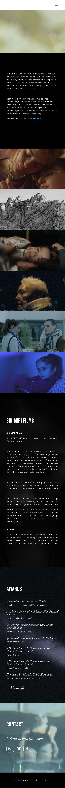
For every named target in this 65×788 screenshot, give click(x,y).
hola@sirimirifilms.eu (24, 738)
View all (17, 688)
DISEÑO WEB (44, 780)
